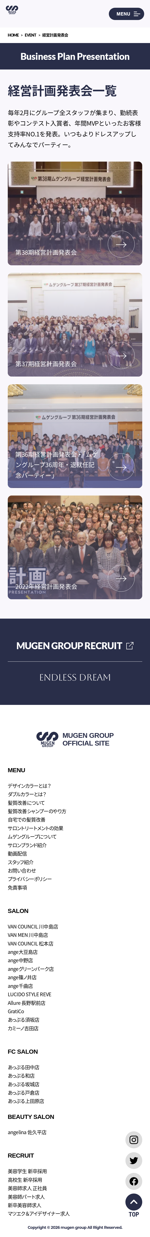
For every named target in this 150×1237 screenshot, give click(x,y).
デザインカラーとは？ (29, 785)
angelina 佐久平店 (27, 1132)
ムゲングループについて (32, 836)
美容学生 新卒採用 (27, 1171)
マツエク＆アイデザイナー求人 (39, 1213)
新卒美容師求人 (24, 1205)
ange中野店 (20, 960)
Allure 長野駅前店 (26, 1002)
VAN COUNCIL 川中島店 (33, 926)
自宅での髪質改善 (26, 819)
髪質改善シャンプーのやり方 (37, 811)
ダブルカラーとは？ (27, 794)
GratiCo (16, 1011)
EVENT (30, 35)
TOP (133, 1206)
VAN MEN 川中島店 (28, 934)
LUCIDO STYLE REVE (30, 994)
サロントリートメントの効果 (35, 828)
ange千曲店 (20, 985)
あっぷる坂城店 (23, 1084)
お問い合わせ (22, 870)
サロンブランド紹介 (27, 845)
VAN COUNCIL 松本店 (30, 943)
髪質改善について (26, 802)
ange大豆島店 (23, 951)
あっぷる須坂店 (23, 1019)
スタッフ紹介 (20, 862)
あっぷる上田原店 (26, 1100)
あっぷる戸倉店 (23, 1092)
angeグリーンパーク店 (31, 968)
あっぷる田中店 (23, 1067)
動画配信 (17, 853)
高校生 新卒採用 (25, 1179)
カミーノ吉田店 (23, 1028)
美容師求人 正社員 (27, 1188)
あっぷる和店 (21, 1075)
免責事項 (17, 887)
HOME (13, 35)
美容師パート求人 (26, 1196)
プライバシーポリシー (30, 878)
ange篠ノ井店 (22, 977)
